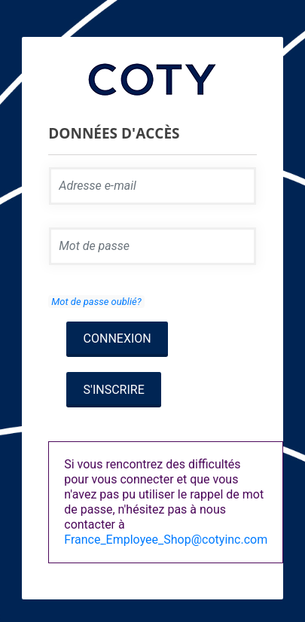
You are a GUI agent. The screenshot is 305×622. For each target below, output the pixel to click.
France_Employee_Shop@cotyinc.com (165, 539)
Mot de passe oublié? (96, 301)
